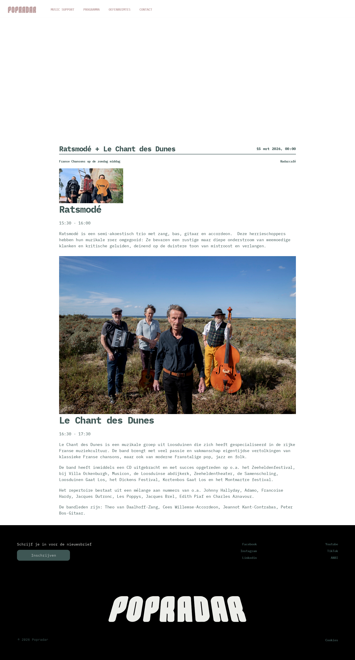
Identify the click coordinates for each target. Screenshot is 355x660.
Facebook (249, 544)
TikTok (332, 551)
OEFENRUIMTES (119, 9)
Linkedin (249, 558)
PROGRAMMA (91, 9)
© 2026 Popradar (33, 640)
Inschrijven (43, 555)
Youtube (331, 544)
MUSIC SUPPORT (62, 9)
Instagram (248, 551)
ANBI (334, 558)
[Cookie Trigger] (331, 640)
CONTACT (145, 9)
